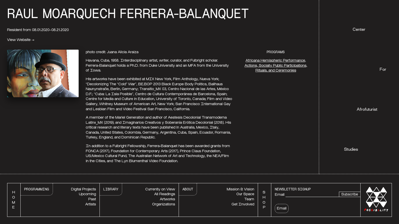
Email (279, 194)
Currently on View (160, 189)
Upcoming (87, 194)
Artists (90, 204)
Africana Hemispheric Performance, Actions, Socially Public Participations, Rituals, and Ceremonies (276, 65)
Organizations (163, 204)
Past (92, 199)
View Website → (20, 40)
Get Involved (243, 204)
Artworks (167, 199)
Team (249, 199)
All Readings (164, 194)
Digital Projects (83, 189)
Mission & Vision (240, 189)
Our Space (245, 194)
